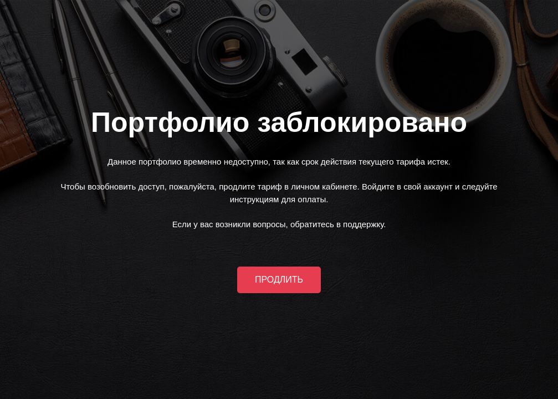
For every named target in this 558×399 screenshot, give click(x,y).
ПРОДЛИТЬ (279, 279)
